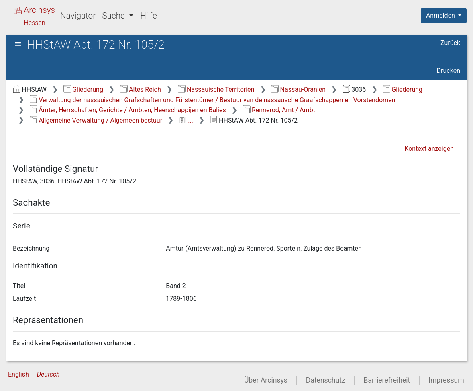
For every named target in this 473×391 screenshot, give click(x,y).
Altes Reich (140, 89)
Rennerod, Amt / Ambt (279, 110)
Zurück (450, 43)
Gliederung (83, 89)
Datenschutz (325, 380)
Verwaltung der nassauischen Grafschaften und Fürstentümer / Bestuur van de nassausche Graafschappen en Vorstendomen (213, 100)
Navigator (78, 16)
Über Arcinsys (265, 380)
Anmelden (441, 15)
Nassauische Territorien (216, 89)
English (18, 374)
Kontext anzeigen (429, 148)
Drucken (448, 70)
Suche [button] (114, 16)
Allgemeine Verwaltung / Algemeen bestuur (96, 120)
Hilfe (148, 16)
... (186, 120)
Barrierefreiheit (387, 380)
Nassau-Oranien (298, 89)
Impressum (446, 380)
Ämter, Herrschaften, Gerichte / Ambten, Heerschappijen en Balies (128, 110)
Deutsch (48, 374)
